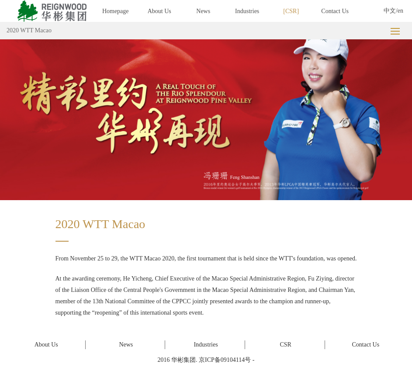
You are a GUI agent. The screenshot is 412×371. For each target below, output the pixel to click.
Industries (247, 11)
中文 (390, 10)
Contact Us (335, 11)
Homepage (115, 11)
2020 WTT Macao (29, 30)
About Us (159, 11)
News (203, 11)
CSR (291, 11)
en (400, 10)
